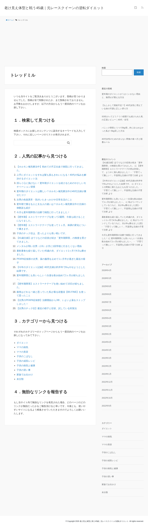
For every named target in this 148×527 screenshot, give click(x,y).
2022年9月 (106, 406)
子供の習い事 (23, 370)
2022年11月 (107, 390)
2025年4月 (106, 318)
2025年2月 (106, 334)
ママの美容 (22, 352)
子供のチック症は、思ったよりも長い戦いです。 (42, 233)
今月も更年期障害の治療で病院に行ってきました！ (43, 212)
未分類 (20, 379)
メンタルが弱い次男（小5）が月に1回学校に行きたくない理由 (49, 246)
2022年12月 (107, 382)
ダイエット (22, 343)
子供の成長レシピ (26, 361)
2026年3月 (106, 278)
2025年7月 (106, 302)
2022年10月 (107, 398)
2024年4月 (106, 342)
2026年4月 (106, 270)
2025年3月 (106, 326)
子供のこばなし (25, 356)
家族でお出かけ (25, 374)
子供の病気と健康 (26, 365)
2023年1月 (106, 374)
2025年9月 (106, 286)
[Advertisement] (74, 44)
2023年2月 (106, 366)
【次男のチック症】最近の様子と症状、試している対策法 (47, 308)
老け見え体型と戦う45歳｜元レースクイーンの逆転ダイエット (54, 8)
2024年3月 (106, 350)
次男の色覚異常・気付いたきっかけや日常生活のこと (44, 199)
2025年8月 (106, 294)
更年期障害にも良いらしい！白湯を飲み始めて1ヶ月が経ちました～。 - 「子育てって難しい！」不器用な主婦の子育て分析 (122, 241)
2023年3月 (106, 358)
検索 (104, 68)
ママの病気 (22, 347)
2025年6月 (106, 310)
